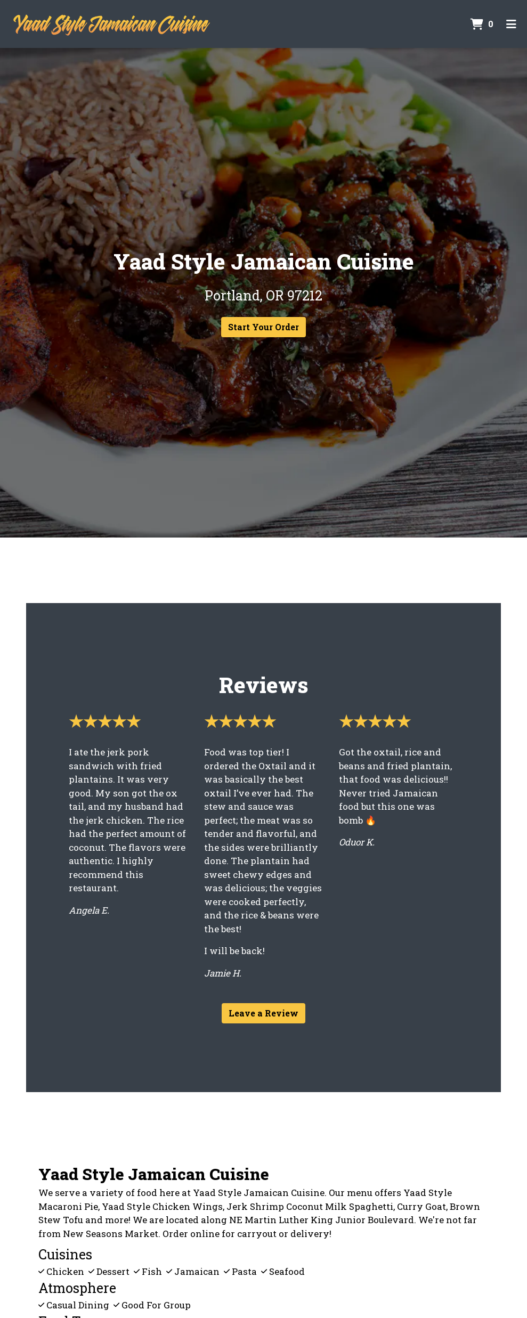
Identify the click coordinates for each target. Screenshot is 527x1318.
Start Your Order (263, 326)
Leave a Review (263, 1013)
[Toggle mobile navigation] (511, 24)
